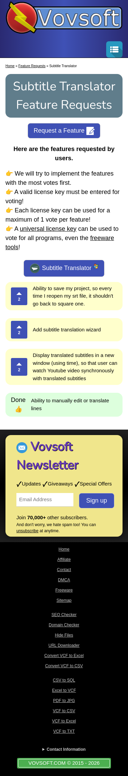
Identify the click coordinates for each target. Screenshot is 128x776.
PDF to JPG (64, 700)
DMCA (64, 580)
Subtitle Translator (64, 268)
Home (10, 66)
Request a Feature (63, 131)
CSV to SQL (64, 680)
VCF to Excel (64, 721)
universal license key (48, 228)
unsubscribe (27, 530)
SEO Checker (64, 614)
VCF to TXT (64, 731)
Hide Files (64, 635)
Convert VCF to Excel (64, 655)
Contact (64, 569)
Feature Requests (32, 66)
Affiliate (64, 559)
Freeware (64, 590)
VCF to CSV (64, 710)
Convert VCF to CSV (64, 665)
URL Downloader (64, 645)
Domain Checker (64, 625)
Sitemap (63, 600)
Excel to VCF (64, 690)
